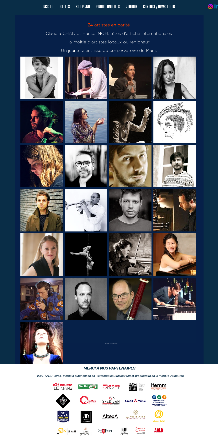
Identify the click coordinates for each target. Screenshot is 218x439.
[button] (83, 6)
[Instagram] (210, 6)
